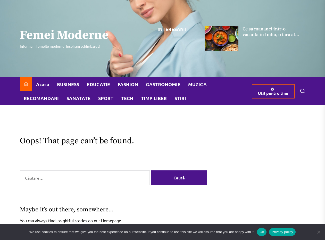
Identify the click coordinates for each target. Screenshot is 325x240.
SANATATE (78, 98)
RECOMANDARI (41, 98)
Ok (262, 232)
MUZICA (197, 84)
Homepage (111, 220)
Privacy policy (282, 232)
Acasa (42, 84)
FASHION (128, 84)
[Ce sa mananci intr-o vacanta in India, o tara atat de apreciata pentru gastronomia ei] (221, 38)
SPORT (105, 98)
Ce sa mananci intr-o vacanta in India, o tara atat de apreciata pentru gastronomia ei (271, 37)
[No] (318, 232)
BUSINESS (68, 84)
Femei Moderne (64, 35)
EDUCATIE (98, 84)
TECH (127, 98)
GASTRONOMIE (163, 84)
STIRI (180, 98)
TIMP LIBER (154, 98)
